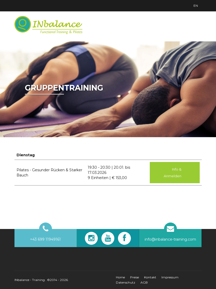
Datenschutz (125, 282)
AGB (144, 282)
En (195, 6)
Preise (134, 277)
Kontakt (150, 277)
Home (120, 277)
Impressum (169, 277)
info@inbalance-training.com (170, 239)
